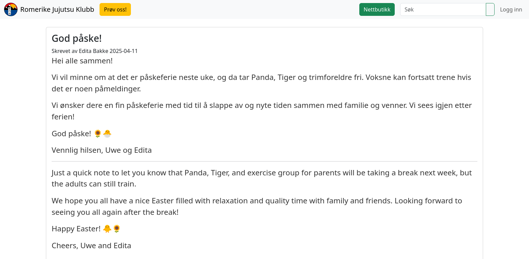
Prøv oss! (115, 9)
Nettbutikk (377, 9)
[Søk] (443, 9)
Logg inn (511, 9)
